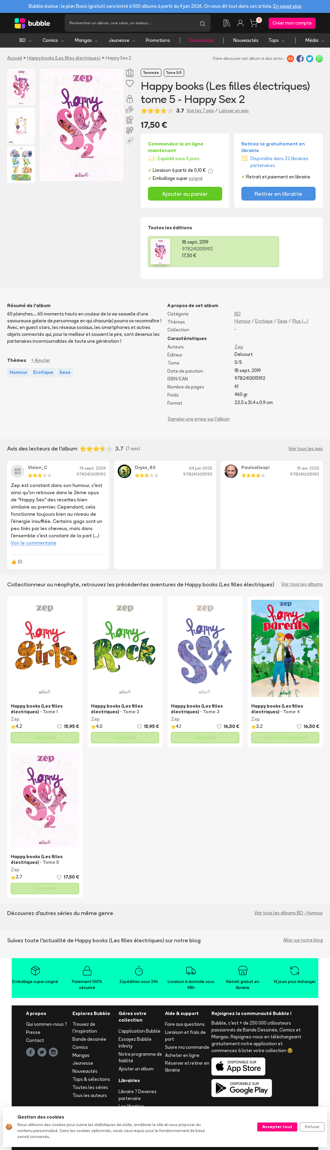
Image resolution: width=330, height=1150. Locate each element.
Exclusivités (202, 42)
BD (25, 42)
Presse (33, 1034)
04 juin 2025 (200, 470)
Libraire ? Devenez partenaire (138, 1096)
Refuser (312, 1126)
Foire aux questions (185, 1026)
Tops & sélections (91, 1081)
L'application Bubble (140, 1033)
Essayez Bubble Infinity (135, 1044)
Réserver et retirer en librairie (187, 1068)
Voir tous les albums (302, 586)
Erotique (264, 322)
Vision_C (37, 469)
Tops (276, 42)
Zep (238, 348)
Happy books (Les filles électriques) (64, 60)
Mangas (87, 42)
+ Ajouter (40, 362)
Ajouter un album (136, 1070)
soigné (196, 180)
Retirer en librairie (278, 195)
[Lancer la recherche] (202, 24)
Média (315, 42)
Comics (54, 42)
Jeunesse (122, 42)
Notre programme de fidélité (140, 1059)
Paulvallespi (255, 469)
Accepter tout (277, 1126)
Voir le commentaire (33, 544)
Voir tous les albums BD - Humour (288, 914)
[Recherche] (129, 24)
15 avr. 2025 (308, 470)
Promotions (158, 42)
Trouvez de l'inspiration (84, 1029)
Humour (242, 322)
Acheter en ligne (182, 1057)
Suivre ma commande (187, 1049)
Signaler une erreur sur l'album (199, 421)
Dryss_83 (145, 469)
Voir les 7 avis (200, 112)
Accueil (14, 60)
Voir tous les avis (305, 450)
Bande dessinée (89, 1041)
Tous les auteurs (89, 1097)
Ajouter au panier (185, 195)
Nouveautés (245, 42)
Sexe (282, 322)
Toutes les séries (90, 1089)
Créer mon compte (292, 24)
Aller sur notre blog (303, 942)
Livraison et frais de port (185, 1037)
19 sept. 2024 (93, 470)
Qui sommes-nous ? (46, 1026)
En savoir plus (287, 6)
